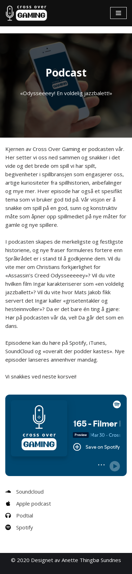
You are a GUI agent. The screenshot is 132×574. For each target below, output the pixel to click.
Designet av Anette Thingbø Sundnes (76, 559)
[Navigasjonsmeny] (118, 13)
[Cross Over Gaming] (26, 13)
